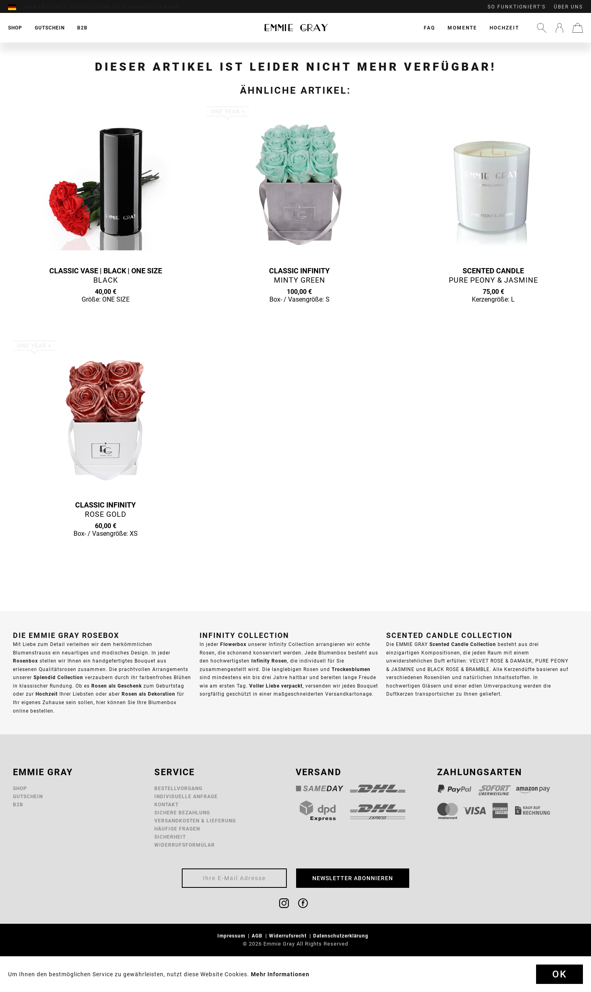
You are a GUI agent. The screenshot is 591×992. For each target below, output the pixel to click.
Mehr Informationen (280, 974)
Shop (20, 788)
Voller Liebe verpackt (276, 686)
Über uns (568, 7)
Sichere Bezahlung (182, 813)
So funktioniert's (517, 7)
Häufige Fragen (177, 829)
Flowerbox (233, 644)
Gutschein (28, 796)
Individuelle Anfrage (186, 796)
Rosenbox (25, 661)
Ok (559, 974)
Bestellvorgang (178, 788)
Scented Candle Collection (462, 644)
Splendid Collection (58, 677)
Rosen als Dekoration (148, 694)
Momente (462, 28)
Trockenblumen (351, 669)
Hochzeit (504, 28)
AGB (258, 936)
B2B (18, 804)
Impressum (232, 936)
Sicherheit (170, 837)
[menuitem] (16, 6)
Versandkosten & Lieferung (195, 821)
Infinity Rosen (269, 661)
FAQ (429, 28)
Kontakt (166, 804)
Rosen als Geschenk (116, 686)
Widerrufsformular (184, 845)
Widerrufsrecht (288, 936)
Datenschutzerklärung (341, 936)
